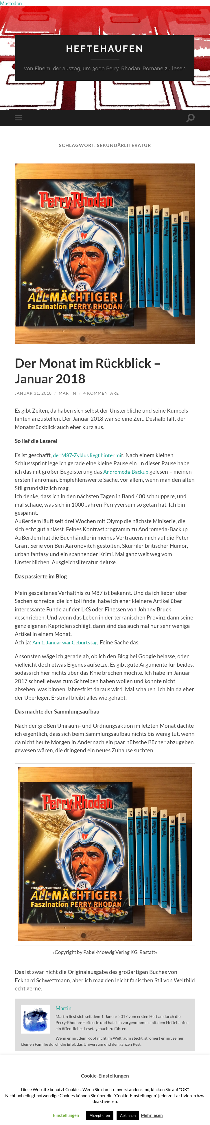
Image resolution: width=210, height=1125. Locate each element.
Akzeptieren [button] (100, 1115)
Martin (67, 393)
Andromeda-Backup (127, 471)
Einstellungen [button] (66, 1115)
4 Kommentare (101, 393)
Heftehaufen (105, 48)
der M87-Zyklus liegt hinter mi (90, 454)
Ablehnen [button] (128, 1115)
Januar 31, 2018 (33, 393)
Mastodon (11, 3)
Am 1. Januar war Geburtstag (68, 642)
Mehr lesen (152, 1115)
